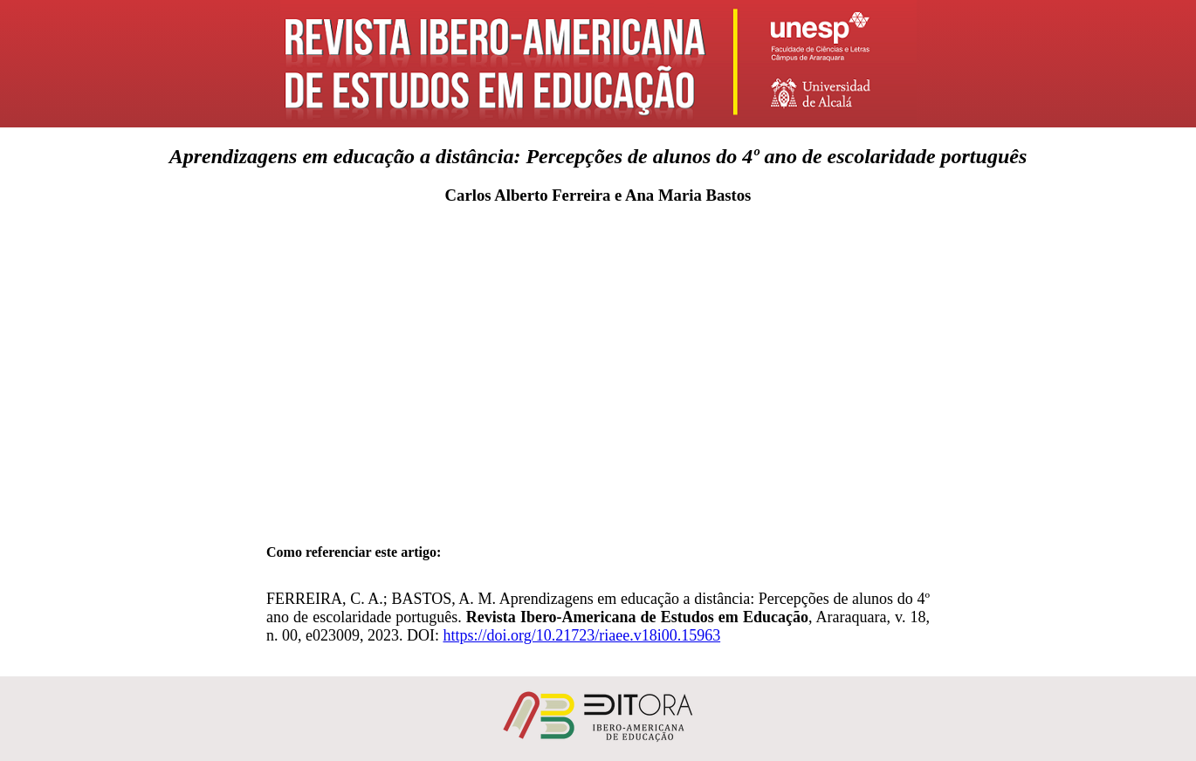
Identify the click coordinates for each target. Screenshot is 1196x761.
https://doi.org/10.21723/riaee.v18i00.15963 (581, 635)
